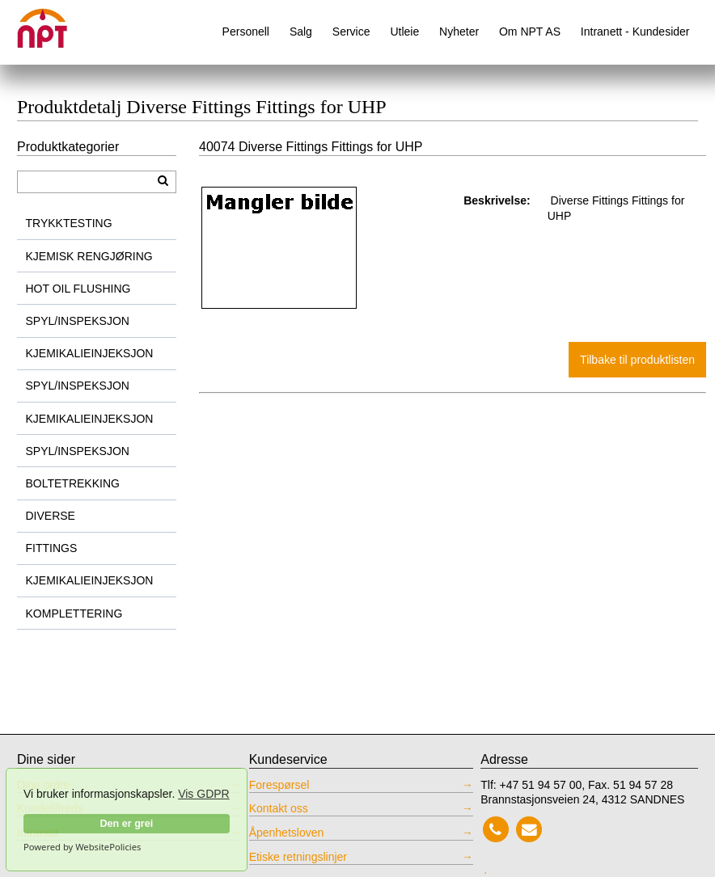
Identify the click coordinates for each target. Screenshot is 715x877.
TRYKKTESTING (69, 223)
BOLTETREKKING (73, 483)
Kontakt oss (278, 808)
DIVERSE (50, 515)
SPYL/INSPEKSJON (77, 320)
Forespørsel (279, 784)
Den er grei (126, 823)
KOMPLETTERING (74, 613)
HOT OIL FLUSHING (78, 288)
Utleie (404, 31)
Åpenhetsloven (286, 832)
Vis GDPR (204, 793)
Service (351, 31)
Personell (245, 31)
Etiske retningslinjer (298, 856)
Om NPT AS (530, 31)
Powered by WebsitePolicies (82, 847)
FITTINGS (52, 548)
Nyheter (459, 31)
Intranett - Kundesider (635, 31)
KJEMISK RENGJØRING (89, 256)
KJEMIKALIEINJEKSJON (90, 353)
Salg (301, 31)
